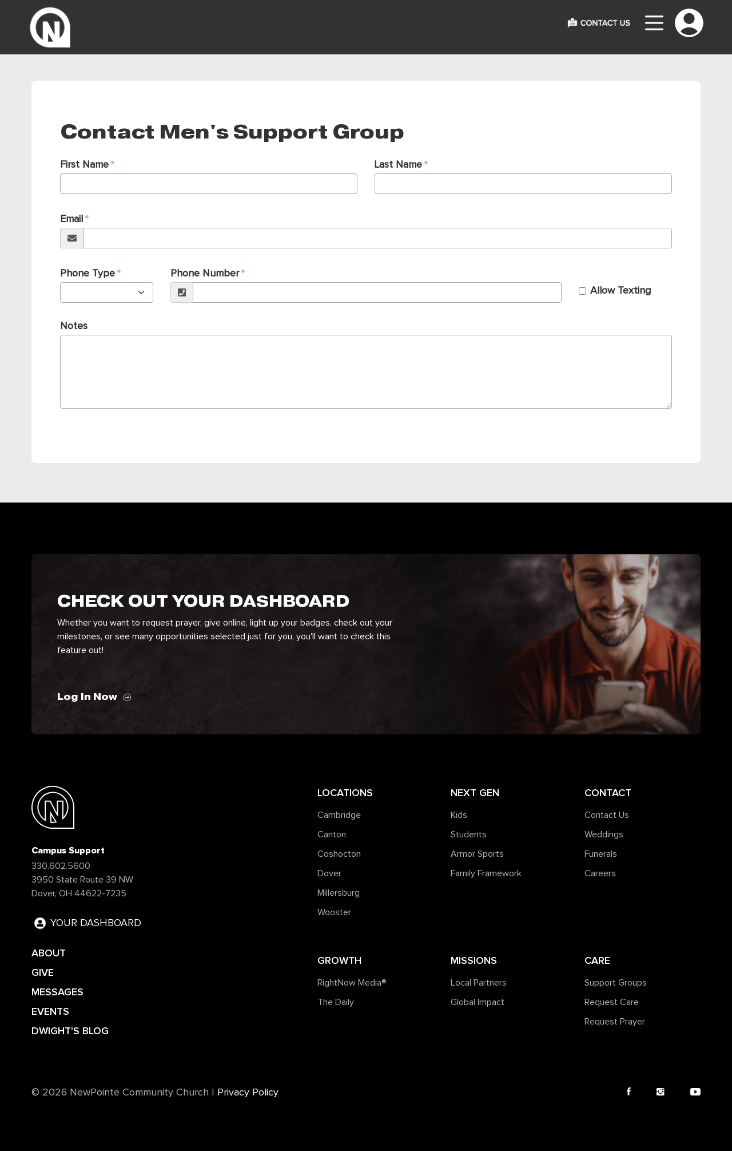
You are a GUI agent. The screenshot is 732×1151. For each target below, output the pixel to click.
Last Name (398, 165)
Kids (459, 815)
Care (597, 960)
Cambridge (339, 815)
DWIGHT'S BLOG (70, 1031)
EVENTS (50, 1011)
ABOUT (48, 953)
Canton (331, 834)
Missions (474, 960)
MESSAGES (57, 992)
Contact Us (606, 815)
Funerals (600, 854)
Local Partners (479, 982)
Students (469, 834)
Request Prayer (614, 1021)
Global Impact (477, 1002)
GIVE (42, 972)
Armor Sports (477, 854)
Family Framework (486, 873)
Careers (600, 873)
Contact (607, 792)
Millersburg (338, 892)
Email (71, 219)
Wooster (334, 912)
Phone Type (87, 273)
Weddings (603, 834)
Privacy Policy (248, 1092)
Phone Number (204, 273)
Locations (345, 792)
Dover (329, 873)
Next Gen (475, 792)
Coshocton (339, 854)
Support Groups (615, 982)
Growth (339, 960)
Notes (73, 326)
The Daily (335, 1002)
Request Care (611, 1002)
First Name (84, 165)
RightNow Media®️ (352, 982)
